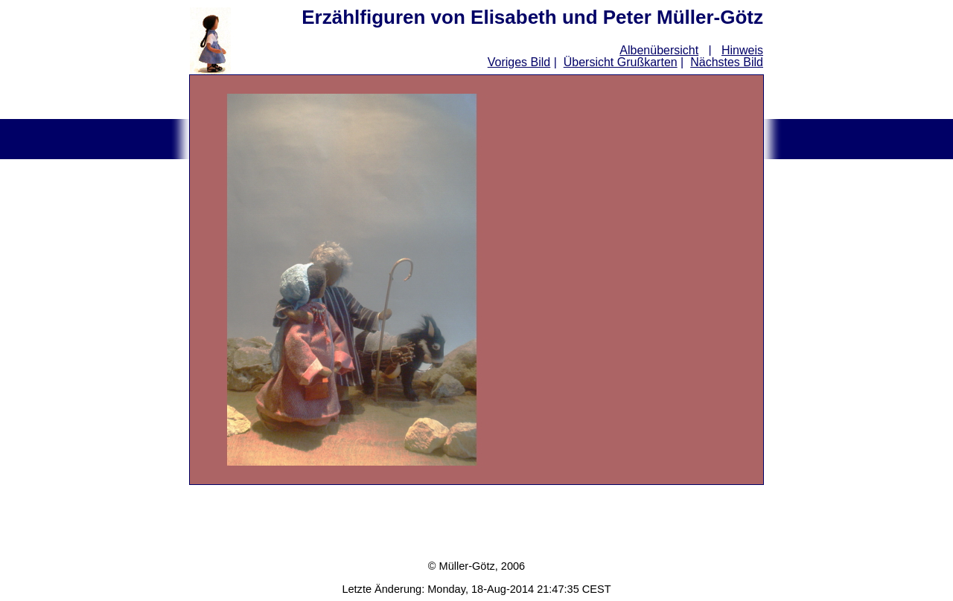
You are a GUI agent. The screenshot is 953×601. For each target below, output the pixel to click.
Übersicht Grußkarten (621, 62)
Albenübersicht (658, 50)
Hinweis (742, 50)
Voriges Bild (519, 62)
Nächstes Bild (726, 62)
